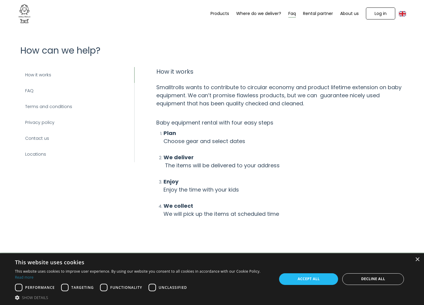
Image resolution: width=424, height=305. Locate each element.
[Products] (220, 13)
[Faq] (292, 13)
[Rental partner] (318, 13)
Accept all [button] (309, 278)
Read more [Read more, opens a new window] (24, 277)
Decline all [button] (373, 278)
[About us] (349, 13)
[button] (380, 13)
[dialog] (212, 279)
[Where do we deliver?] (259, 13)
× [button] (417, 259)
